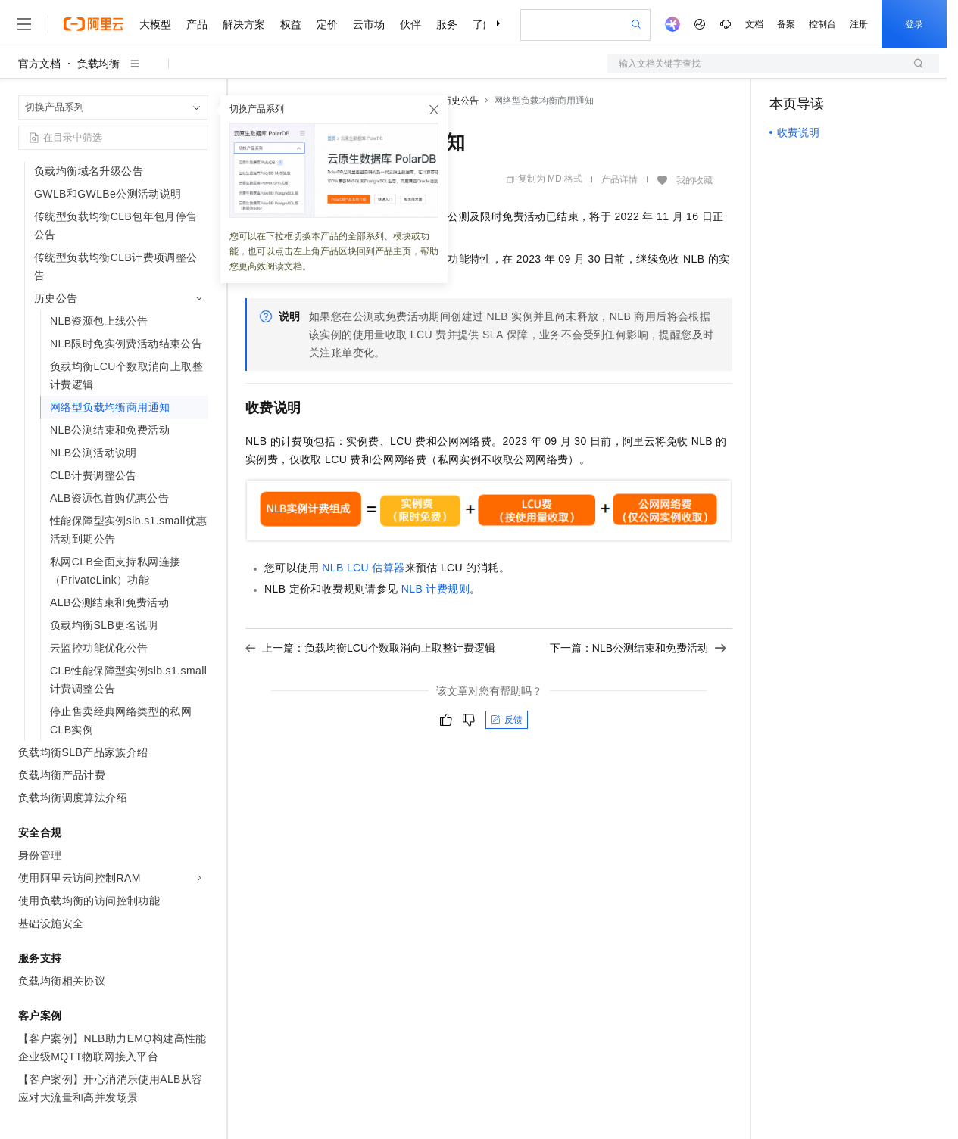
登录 (914, 24)
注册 (859, 24)
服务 (446, 24)
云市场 (369, 24)
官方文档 (39, 64)
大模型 (155, 24)
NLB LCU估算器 (363, 568)
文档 (754, 24)
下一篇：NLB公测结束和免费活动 (638, 648)
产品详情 (619, 179)
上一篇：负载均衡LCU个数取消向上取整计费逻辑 (370, 648)
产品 (197, 24)
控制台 (822, 24)
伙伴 (410, 24)
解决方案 (244, 24)
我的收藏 (694, 180)
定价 (327, 24)
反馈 (507, 719)
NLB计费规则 (435, 589)
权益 (290, 24)
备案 (786, 24)
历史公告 (460, 100)
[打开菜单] (24, 24)
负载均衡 (98, 64)
